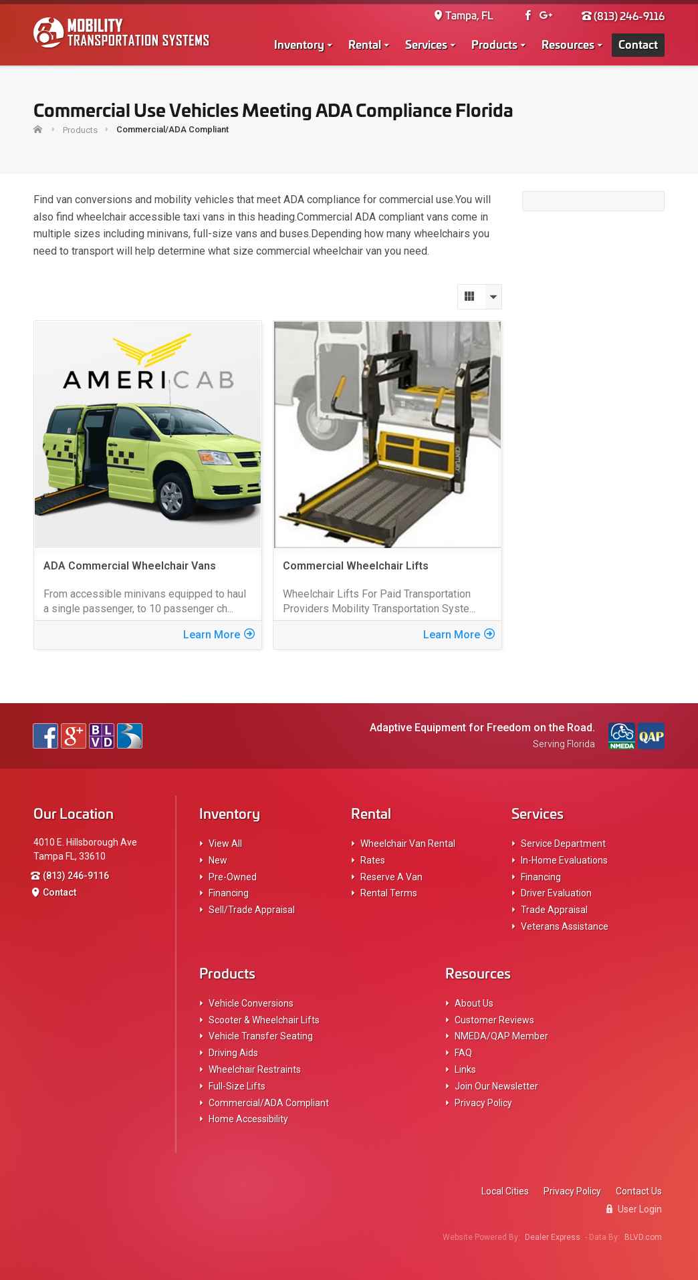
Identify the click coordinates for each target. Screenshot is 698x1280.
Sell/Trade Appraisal (252, 909)
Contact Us (639, 1191)
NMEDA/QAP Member (501, 1036)
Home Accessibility (248, 1119)
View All (225, 843)
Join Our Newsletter (496, 1086)
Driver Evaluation (556, 893)
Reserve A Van (391, 877)
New (218, 860)
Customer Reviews (494, 1020)
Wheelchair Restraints (255, 1069)
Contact (638, 45)
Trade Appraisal (554, 909)
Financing (229, 893)
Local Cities (505, 1191)
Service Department (563, 843)
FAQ (463, 1052)
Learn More (219, 634)
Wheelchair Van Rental (407, 843)
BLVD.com (643, 1237)
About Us (474, 1003)
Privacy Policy (483, 1103)
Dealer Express (552, 1237)
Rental (364, 45)
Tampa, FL (463, 16)
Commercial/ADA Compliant (269, 1103)
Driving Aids (233, 1052)
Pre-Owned (233, 877)
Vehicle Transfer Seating (261, 1036)
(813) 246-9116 (623, 17)
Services (426, 45)
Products (494, 45)
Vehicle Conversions (251, 1003)
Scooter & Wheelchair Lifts (264, 1020)
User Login (634, 1209)
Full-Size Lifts (237, 1086)
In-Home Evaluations (564, 860)
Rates (372, 860)
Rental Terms (388, 893)
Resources (568, 45)
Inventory (299, 45)
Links (465, 1069)
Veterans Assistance (564, 926)
